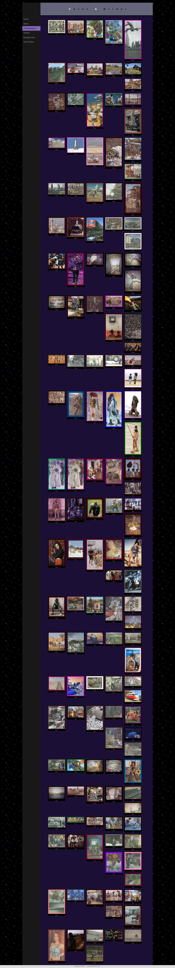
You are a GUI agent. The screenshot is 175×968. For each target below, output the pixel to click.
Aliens (26, 25)
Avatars (26, 34)
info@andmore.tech (93, 966)
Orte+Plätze (28, 43)
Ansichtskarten (29, 29)
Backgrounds (29, 38)
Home (26, 20)
